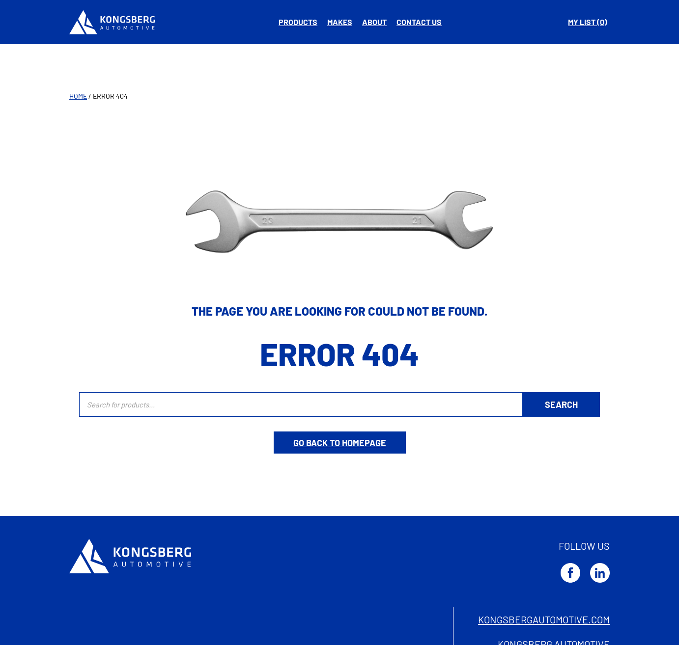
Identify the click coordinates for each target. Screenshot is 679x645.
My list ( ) (587, 22)
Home (78, 96)
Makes (339, 22)
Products (298, 22)
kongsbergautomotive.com (544, 619)
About (374, 22)
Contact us (419, 22)
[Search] (561, 404)
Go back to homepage (339, 442)
